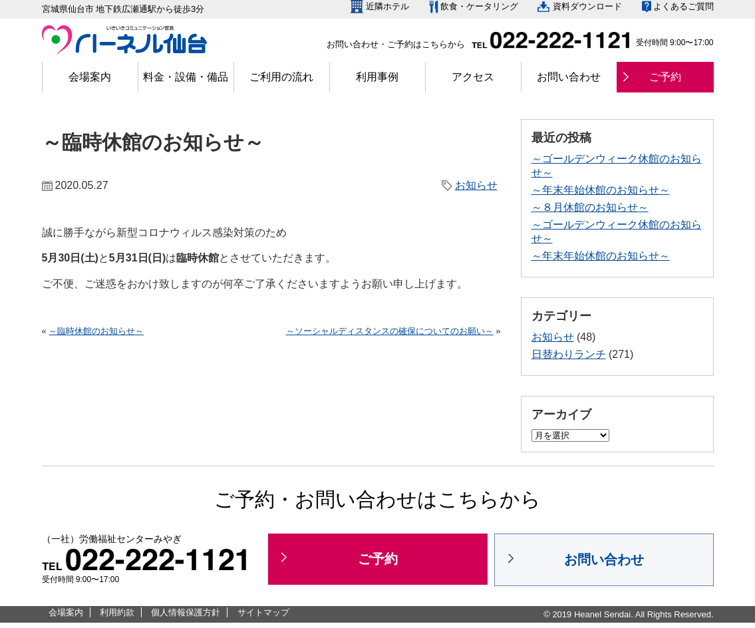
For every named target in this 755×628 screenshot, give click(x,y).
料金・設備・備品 (185, 76)
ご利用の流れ (281, 76)
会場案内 (90, 76)
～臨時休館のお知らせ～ (96, 331)
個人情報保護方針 (185, 612)
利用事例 (377, 76)
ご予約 (665, 76)
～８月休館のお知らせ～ (590, 207)
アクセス (473, 76)
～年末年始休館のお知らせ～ (600, 190)
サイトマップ (263, 612)
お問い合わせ (569, 76)
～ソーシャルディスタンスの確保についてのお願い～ (390, 331)
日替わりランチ (568, 354)
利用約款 (117, 612)
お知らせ (476, 185)
